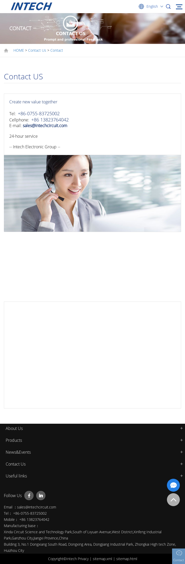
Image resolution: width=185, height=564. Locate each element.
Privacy (84, 558)
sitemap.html (126, 558)
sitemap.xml (103, 558)
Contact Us (37, 50)
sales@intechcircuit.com (45, 125)
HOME (18, 50)
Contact (56, 50)
